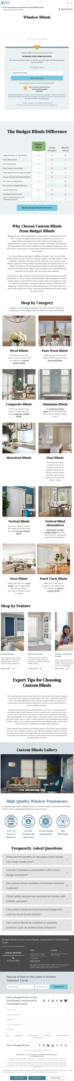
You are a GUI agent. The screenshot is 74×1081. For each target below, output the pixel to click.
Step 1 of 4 (38, 67)
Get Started (37, 78)
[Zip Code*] (37, 73)
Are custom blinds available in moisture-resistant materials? (37, 885)
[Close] (71, 1070)
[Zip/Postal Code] (42, 986)
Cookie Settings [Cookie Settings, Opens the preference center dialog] (55, 1078)
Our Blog (10, 1029)
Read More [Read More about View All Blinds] (8, 669)
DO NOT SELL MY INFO (62, 1035)
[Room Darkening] (12, 654)
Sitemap (7, 1035)
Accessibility (47, 1035)
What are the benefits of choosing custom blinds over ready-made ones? (37, 859)
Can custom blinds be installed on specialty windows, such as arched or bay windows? (37, 925)
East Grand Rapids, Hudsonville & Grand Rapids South (22, 7)
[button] (8, 10)
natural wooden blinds (55, 589)
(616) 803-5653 (66, 9)
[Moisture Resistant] (39, 654)
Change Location (20, 946)
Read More (34, 958)
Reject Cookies (37, 1078)
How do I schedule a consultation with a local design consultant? (37, 872)
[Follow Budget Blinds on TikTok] (66, 1045)
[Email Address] (20, 986)
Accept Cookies (19, 1078)
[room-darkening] (12, 631)
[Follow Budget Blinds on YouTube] (53, 1001)
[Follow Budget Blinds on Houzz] (61, 1001)
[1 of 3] (35, 790)
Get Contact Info (19, 10)
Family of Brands (37, 1015)
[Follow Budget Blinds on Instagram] (44, 1045)
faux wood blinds (55, 360)
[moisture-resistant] (39, 631)
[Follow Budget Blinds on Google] (66, 1001)
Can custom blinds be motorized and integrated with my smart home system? (37, 912)
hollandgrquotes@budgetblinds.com (13, 955)
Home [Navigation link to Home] (28, 39)
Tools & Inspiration (37, 1025)
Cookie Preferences (37, 1037)
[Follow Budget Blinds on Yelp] (44, 1001)
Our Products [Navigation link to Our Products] (35, 39)
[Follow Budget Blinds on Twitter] (57, 1045)
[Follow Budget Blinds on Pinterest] (57, 1001)
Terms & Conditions (33, 1035)
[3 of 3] (38, 790)
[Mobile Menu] (72, 3)
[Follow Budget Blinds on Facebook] (48, 1001)
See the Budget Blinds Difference (37, 207)
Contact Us (37, 1010)
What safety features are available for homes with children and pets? (37, 899)
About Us (37, 1020)
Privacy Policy (44, 98)
